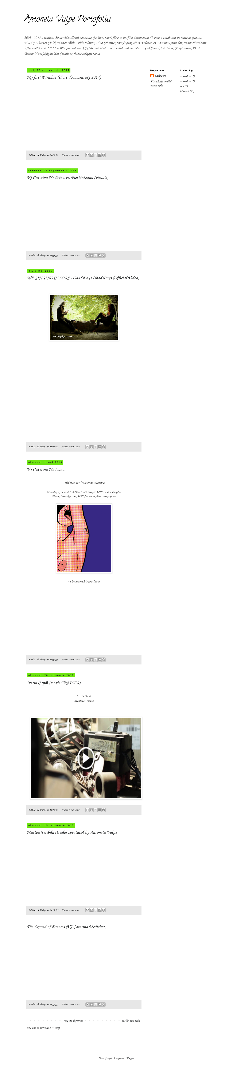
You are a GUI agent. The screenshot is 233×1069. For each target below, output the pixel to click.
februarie (184, 91)
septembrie (185, 76)
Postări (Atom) (51, 1028)
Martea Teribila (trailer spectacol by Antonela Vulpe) (72, 832)
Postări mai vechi (130, 1020)
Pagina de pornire (73, 1020)
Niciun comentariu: (70, 155)
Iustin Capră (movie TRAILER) (53, 683)
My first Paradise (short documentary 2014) (64, 77)
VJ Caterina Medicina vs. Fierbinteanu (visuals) (67, 177)
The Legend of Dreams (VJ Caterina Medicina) (66, 927)
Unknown (160, 76)
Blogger (130, 1058)
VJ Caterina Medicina (45, 469)
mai (182, 86)
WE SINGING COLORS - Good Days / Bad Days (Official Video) (83, 278)
